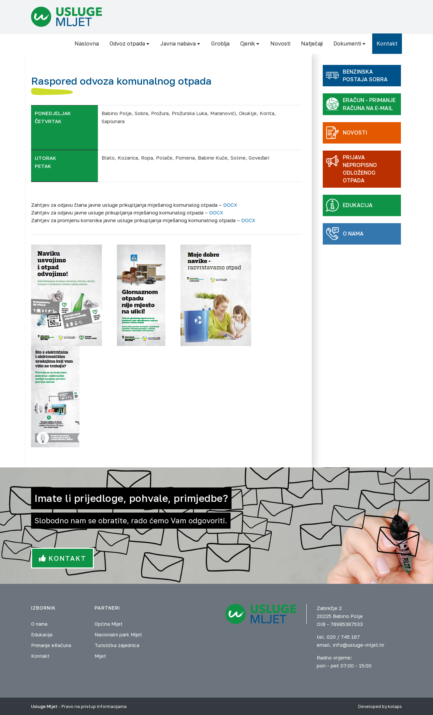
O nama (39, 624)
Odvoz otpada (130, 43)
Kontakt (387, 43)
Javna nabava (180, 43)
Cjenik (250, 43)
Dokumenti (349, 43)
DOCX (230, 205)
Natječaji (312, 43)
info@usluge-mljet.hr (358, 645)
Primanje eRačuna (51, 645)
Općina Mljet (109, 624)
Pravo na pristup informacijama (94, 706)
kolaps (395, 706)
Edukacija (41, 634)
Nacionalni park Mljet (118, 634)
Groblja (220, 43)
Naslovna (87, 43)
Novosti (280, 43)
